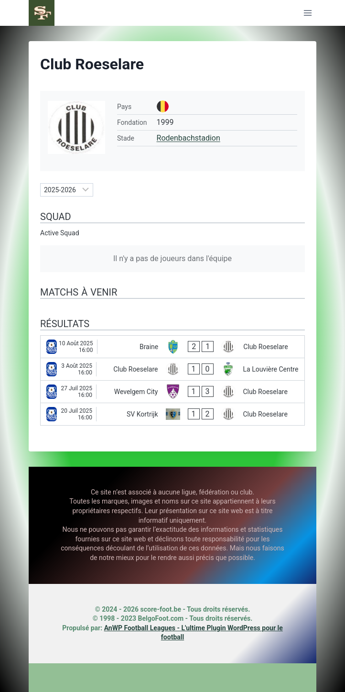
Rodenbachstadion (188, 138)
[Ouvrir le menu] (307, 12)
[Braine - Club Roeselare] (172, 347)
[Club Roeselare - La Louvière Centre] (172, 369)
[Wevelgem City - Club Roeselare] (172, 392)
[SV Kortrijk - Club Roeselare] (172, 414)
